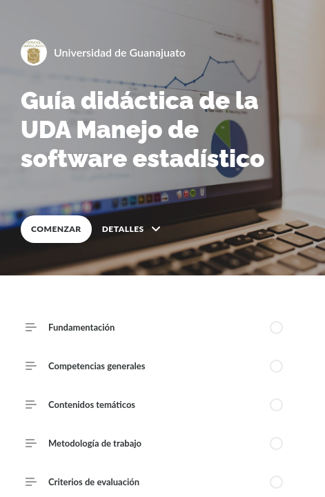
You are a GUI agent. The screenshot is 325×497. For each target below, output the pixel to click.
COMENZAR (56, 229)
